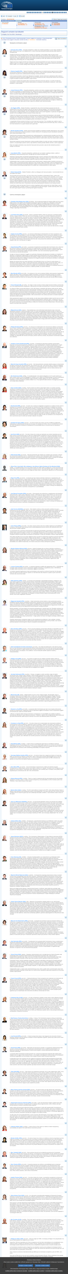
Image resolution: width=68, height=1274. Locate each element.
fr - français (40, 12)
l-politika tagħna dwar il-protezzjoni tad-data (16, 1271)
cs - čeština (30, 12)
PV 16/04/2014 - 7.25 (39, 26)
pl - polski (56, 12)
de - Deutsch (34, 12)
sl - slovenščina (62, 12)
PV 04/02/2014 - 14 (22, 23)
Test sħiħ (22, 16)
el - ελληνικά (37, 12)
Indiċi (4, 16)
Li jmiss (15, 16)
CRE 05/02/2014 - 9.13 (40, 24)
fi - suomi (64, 12)
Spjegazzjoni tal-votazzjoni (41, 25)
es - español (29, 12)
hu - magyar (51, 12)
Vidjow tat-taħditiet (61, 38)
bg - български (27, 12)
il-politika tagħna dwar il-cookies (36, 1271)
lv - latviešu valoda (47, 12)
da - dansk (32, 12)
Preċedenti (10, 16)
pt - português (57, 12)
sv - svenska (66, 12)
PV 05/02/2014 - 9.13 (39, 23)
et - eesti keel (35, 12)
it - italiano (45, 12)
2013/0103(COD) (10, 19)
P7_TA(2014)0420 (56, 24)
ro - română (59, 12)
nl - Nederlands (54, 12)
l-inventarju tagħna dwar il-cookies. (54, 1271)
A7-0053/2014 (5, 23)
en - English (39, 12)
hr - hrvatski (44, 12)
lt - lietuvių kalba (49, 12)
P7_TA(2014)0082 (56, 23)
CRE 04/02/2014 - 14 (22, 24)
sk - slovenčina (61, 12)
